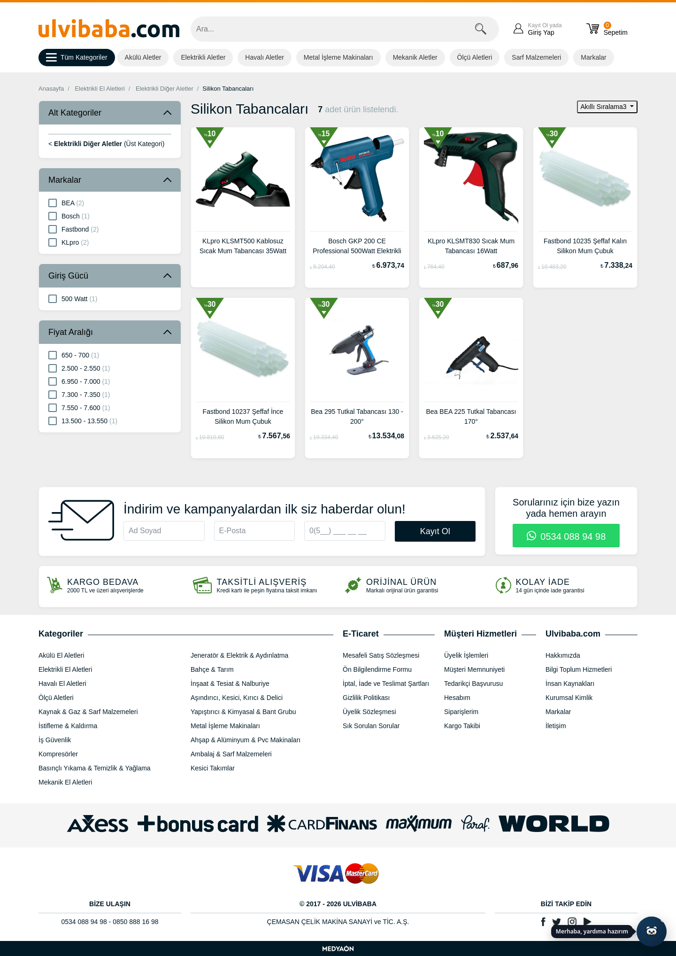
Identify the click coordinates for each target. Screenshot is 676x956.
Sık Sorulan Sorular (371, 726)
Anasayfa (51, 88)
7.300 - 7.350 (79, 394)
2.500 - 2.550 (79, 368)
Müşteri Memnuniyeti (474, 669)
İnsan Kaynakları (569, 683)
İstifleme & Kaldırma (67, 726)
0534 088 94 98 (566, 536)
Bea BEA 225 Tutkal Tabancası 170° (471, 416)
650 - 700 (73, 354)
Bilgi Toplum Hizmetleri (578, 669)
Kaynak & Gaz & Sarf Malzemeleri (88, 711)
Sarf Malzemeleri (536, 57)
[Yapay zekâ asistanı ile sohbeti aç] (652, 932)
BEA (66, 202)
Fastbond (73, 229)
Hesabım (457, 697)
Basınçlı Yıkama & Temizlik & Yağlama (94, 768)
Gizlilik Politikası (366, 697)
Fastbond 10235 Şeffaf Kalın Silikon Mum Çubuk (585, 246)
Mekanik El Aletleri (65, 782)
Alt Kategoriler (74, 112)
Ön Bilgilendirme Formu (377, 669)
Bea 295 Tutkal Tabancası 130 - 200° (357, 416)
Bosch (69, 215)
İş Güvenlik (54, 740)
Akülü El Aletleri (61, 655)
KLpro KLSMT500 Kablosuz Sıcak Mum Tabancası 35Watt (243, 246)
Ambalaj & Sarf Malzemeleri (231, 754)
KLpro (68, 242)
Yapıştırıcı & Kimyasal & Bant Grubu (243, 711)
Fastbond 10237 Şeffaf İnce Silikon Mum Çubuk (243, 416)
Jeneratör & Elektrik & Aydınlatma (239, 655)
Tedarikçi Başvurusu (473, 683)
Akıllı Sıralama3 (605, 106)
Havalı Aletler (264, 57)
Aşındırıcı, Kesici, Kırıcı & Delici (237, 697)
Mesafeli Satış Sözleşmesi (381, 655)
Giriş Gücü (68, 275)
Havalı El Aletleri (62, 683)
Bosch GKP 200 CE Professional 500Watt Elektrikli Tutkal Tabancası (357, 247)
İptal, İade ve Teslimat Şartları (386, 683)
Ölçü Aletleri (474, 57)
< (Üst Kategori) (106, 144)
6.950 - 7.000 (79, 381)
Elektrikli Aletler (203, 57)
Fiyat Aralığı (70, 332)
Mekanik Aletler (415, 57)
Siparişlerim (461, 711)
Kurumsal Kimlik (568, 697)
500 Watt (73, 298)
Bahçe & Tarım (212, 669)
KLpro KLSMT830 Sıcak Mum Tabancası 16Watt (471, 246)
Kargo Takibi (462, 726)
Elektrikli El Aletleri (99, 88)
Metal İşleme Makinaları (338, 57)
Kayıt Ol (435, 531)
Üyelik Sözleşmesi (369, 711)
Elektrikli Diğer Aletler (164, 88)
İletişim (555, 726)
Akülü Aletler (143, 57)
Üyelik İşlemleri (466, 655)
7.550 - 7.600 (79, 407)
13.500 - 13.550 (82, 420)
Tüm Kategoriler (77, 58)
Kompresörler (58, 754)
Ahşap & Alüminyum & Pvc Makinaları (245, 740)
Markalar (593, 57)
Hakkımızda (562, 655)
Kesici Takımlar (213, 768)
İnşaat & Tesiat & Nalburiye (230, 683)
